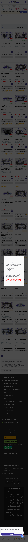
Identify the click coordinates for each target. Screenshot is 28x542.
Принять (11, 534)
